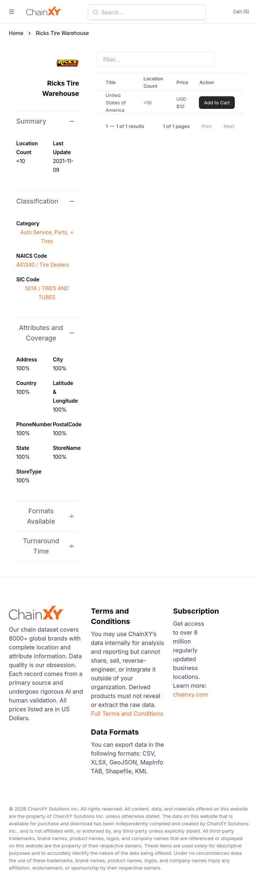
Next (229, 126)
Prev (207, 126)
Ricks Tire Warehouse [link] (62, 33)
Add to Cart (217, 102)
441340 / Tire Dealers (42, 264)
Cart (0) (241, 11)
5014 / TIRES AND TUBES (47, 292)
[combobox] (151, 12)
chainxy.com (190, 694)
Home (16, 33)
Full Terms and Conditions (127, 713)
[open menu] (11, 11)
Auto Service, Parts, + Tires (46, 236)
